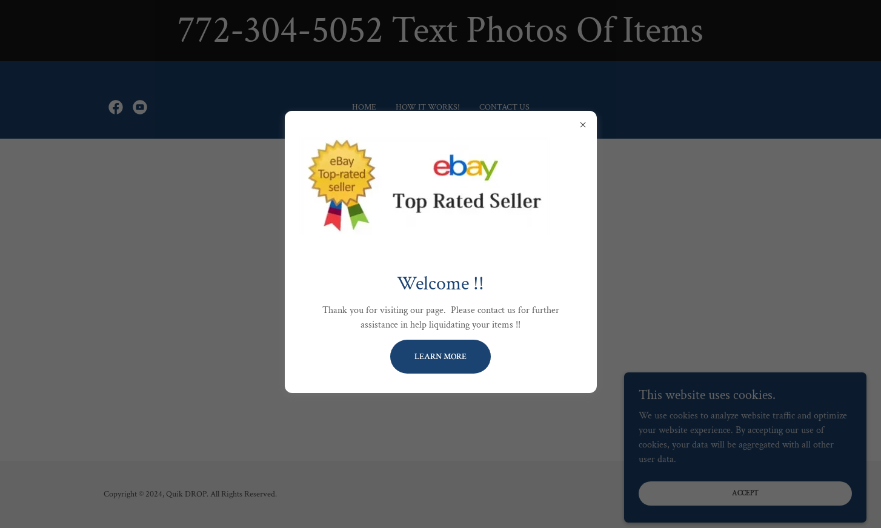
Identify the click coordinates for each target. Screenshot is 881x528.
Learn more (440, 356)
